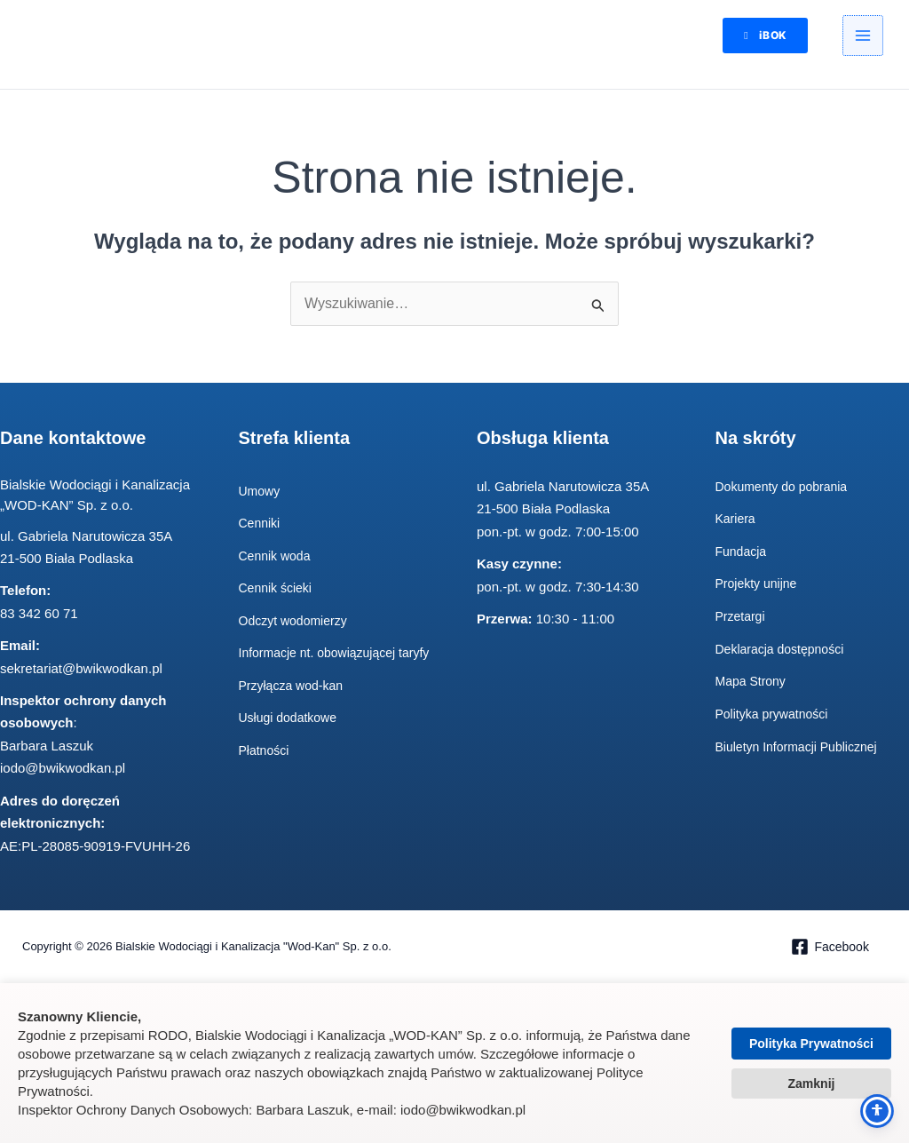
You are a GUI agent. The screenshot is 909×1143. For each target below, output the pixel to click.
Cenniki (261, 524)
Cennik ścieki (278, 589)
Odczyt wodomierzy (297, 621)
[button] (755, 38)
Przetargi (742, 615)
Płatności (266, 771)
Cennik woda (277, 556)
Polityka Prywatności (811, 1043)
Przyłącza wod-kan (295, 706)
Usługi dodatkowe (291, 739)
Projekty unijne (758, 583)
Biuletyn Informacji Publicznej (802, 745)
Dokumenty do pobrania (786, 487)
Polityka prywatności (775, 712)
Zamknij (811, 1083)
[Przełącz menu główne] (862, 38)
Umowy (261, 491)
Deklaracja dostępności (784, 648)
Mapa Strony (753, 680)
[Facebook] (829, 948)
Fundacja (743, 552)
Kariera (736, 520)
